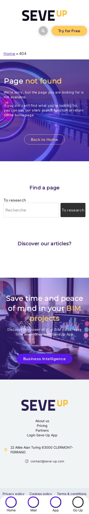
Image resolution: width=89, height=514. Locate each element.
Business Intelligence (44, 358)
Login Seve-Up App (42, 435)
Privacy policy (13, 494)
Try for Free (69, 30)
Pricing (42, 426)
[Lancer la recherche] (73, 210)
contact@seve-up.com (47, 461)
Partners (42, 430)
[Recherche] (31, 210)
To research (15, 200)
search (41, 30)
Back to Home (44, 139)
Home (9, 53)
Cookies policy (40, 494)
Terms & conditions (71, 494)
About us (42, 421)
